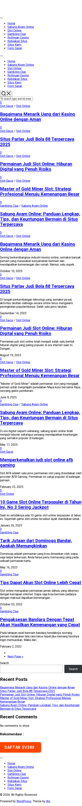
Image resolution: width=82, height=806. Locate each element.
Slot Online (14, 30)
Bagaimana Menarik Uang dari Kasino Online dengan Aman (37, 117)
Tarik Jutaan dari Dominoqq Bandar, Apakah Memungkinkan (36, 543)
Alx (48, 801)
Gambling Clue (16, 34)
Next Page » (15, 656)
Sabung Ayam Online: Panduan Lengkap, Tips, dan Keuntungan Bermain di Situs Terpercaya (40, 219)
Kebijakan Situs (17, 41)
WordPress (24, 801)
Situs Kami (14, 44)
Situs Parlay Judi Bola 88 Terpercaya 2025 (27, 691)
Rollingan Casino (18, 37)
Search (4, 663)
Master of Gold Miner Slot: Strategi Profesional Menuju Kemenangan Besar (40, 191)
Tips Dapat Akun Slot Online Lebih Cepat (40, 582)
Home (11, 23)
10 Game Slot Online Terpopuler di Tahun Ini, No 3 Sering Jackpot (40, 504)
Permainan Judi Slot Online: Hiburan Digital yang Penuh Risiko (36, 166)
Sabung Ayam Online (20, 27)
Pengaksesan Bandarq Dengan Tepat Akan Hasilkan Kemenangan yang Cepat (40, 622)
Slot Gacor (6, 106)
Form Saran (14, 48)
